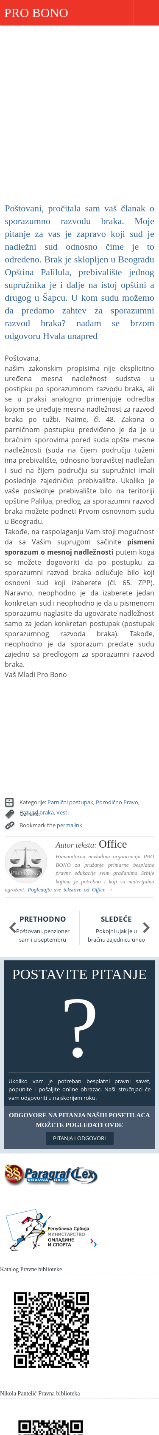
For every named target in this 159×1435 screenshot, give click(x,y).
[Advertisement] (79, 109)
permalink (69, 825)
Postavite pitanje (79, 1018)
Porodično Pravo (117, 802)
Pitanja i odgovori (79, 1138)
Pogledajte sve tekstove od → (70, 889)
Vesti (62, 812)
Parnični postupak (70, 802)
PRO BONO (36, 13)
